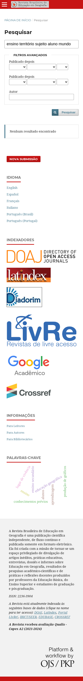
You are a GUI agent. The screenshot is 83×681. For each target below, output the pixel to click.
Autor (13, 91)
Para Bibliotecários (20, 439)
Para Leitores (16, 426)
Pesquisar (68, 112)
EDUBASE (46, 617)
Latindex (50, 612)
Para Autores (15, 432)
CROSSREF (62, 617)
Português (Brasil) (20, 214)
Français (13, 201)
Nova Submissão (24, 159)
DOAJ (38, 612)
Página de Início (17, 20)
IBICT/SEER (28, 617)
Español (12, 194)
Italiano (12, 207)
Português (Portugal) (22, 221)
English (12, 188)
